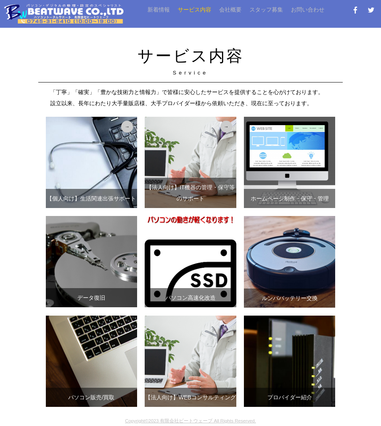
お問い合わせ (307, 9)
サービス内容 (194, 9)
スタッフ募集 (266, 9)
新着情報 (158, 9)
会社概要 (230, 9)
